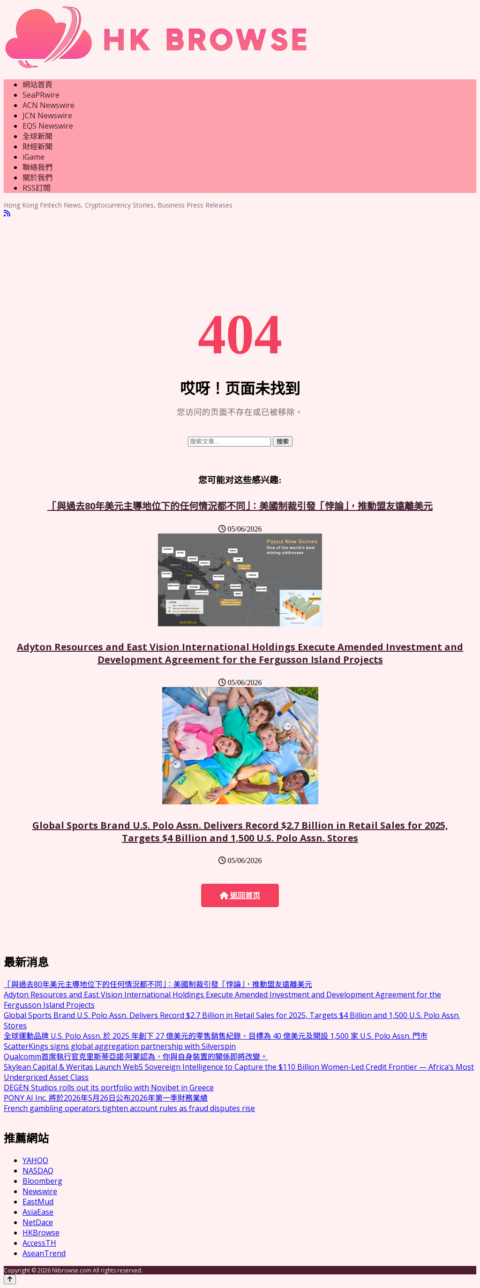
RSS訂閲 (36, 188)
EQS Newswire (47, 126)
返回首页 (240, 896)
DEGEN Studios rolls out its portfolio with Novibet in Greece (109, 1087)
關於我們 (37, 177)
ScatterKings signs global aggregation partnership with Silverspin (120, 1046)
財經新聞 (37, 146)
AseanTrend (44, 1253)
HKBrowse (41, 1232)
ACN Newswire (48, 105)
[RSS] (7, 213)
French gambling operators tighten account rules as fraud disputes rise (129, 1108)
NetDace (37, 1222)
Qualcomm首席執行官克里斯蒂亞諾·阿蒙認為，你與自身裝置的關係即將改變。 (136, 1056)
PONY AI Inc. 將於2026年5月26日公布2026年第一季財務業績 (106, 1098)
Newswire (39, 1191)
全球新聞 (37, 136)
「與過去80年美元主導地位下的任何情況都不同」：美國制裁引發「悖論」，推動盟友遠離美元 (240, 506)
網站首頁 (37, 84)
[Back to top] (10, 1279)
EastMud (37, 1201)
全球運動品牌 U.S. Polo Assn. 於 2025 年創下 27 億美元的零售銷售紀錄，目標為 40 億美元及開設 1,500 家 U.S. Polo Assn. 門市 (216, 1036)
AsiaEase (37, 1212)
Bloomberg (42, 1181)
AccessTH (39, 1243)
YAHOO (35, 1160)
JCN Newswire (47, 115)
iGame (33, 157)
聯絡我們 (37, 167)
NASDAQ (37, 1170)
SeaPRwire (41, 95)
